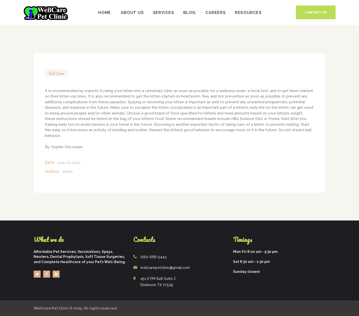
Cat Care (56, 73)
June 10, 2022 (68, 162)
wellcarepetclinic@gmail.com (165, 268)
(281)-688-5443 (153, 257)
